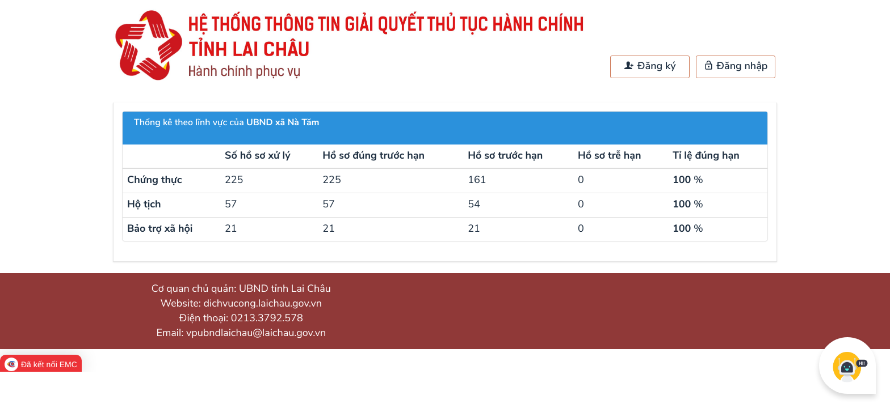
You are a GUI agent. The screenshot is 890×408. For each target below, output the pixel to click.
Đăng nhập (736, 66)
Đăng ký (649, 66)
